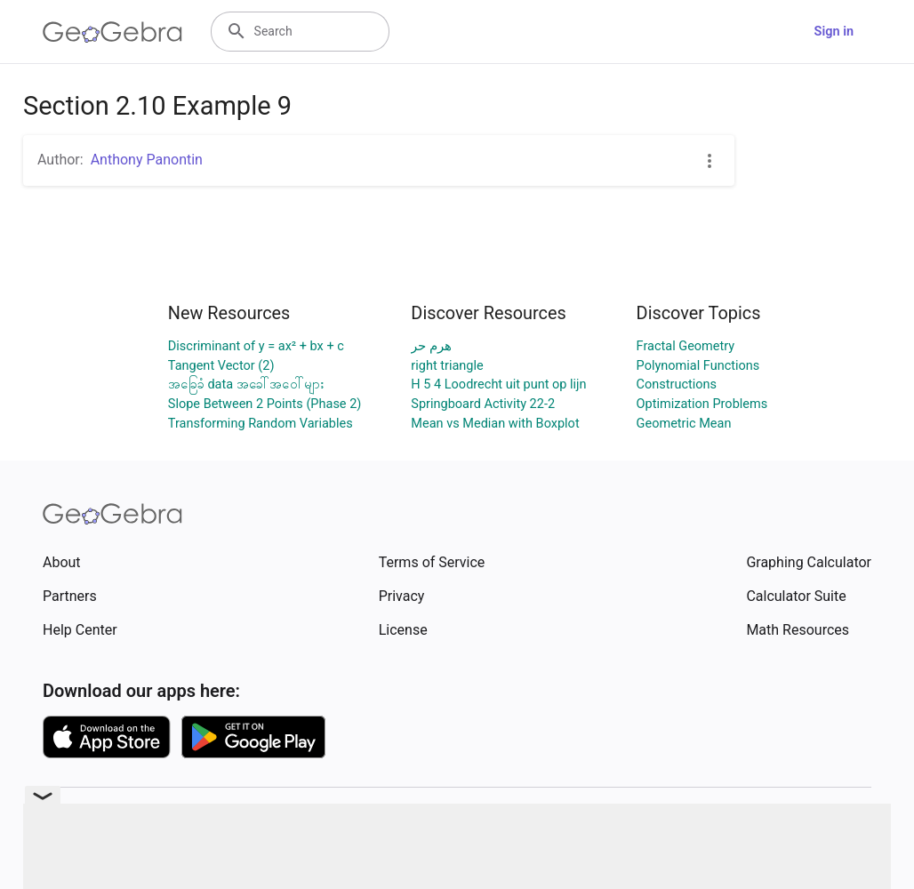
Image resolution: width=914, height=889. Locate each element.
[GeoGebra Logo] (112, 32)
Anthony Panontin (147, 159)
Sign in (834, 31)
